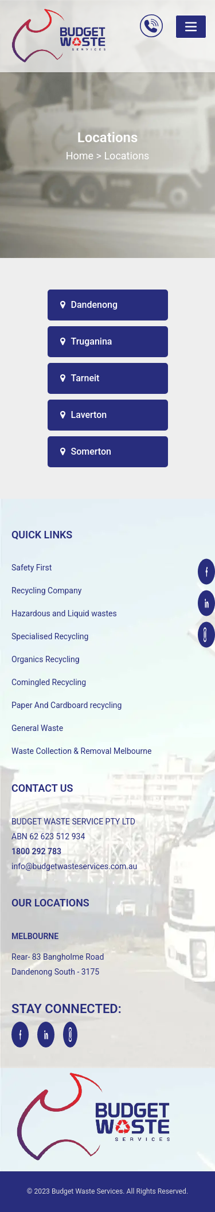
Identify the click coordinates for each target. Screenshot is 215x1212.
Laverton (83, 414)
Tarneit (80, 378)
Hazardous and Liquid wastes (64, 613)
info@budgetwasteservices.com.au (74, 866)
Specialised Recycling (49, 636)
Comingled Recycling (48, 682)
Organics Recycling (45, 659)
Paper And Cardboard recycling (66, 705)
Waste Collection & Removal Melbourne (81, 751)
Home (79, 156)
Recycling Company (46, 590)
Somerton (85, 451)
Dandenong (89, 304)
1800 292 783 (36, 851)
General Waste (37, 728)
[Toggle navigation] (190, 26)
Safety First (31, 567)
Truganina (86, 341)
